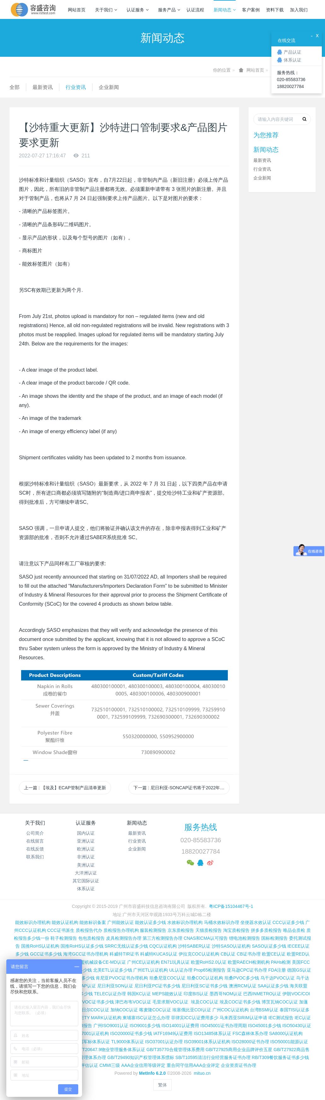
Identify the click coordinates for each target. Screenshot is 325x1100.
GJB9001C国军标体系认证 (83, 1041)
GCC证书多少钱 (46, 953)
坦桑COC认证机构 (205, 977)
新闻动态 (225, 9)
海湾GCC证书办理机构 (85, 953)
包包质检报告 (91, 938)
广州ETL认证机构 (150, 970)
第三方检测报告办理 (162, 938)
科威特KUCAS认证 (158, 953)
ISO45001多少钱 (264, 1025)
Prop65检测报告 (210, 970)
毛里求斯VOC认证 (170, 1001)
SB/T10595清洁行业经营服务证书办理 (213, 1057)
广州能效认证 (120, 922)
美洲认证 (86, 865)
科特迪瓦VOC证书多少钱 (89, 1001)
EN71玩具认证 (175, 962)
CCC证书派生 (60, 930)
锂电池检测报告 (244, 938)
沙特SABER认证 (194, 946)
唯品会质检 (294, 930)
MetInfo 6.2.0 (152, 1073)
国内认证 (86, 833)
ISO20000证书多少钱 (131, 1033)
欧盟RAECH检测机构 (249, 962)
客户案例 (251, 9)
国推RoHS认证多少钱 (82, 946)
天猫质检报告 (208, 930)
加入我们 (299, 9)
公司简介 (35, 833)
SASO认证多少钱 (269, 946)
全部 (14, 87)
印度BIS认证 (196, 993)
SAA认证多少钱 (272, 985)
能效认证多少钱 (150, 922)
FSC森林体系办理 (250, 1033)
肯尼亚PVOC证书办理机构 (122, 977)
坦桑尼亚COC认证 (167, 977)
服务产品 (169, 9)
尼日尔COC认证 (93, 1009)
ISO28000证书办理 (250, 1041)
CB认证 (228, 953)
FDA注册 (277, 970)
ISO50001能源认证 (289, 1041)
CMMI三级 (109, 1065)
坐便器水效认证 (255, 922)
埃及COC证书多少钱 (240, 1001)
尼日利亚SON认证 (115, 985)
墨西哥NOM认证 (226, 993)
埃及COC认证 (204, 1001)
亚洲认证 (86, 841)
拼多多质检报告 (266, 930)
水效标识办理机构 (185, 922)
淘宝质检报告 (236, 930)
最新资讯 (42, 87)
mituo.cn (202, 1073)
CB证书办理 (248, 953)
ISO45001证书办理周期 (223, 1025)
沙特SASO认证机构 (231, 946)
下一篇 (181, 787)
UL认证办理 (180, 970)
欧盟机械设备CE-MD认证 (101, 962)
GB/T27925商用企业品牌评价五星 (239, 1049)
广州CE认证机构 (143, 962)
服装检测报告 (153, 930)
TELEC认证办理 (110, 993)
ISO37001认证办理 (164, 1041)
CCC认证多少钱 (288, 922)
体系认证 (86, 888)
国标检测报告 (274, 938)
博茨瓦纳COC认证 (280, 1001)
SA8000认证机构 (286, 1033)
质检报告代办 (89, 930)
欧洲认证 (86, 848)
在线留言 (35, 841)
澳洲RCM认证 (243, 985)
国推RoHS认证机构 (40, 946)
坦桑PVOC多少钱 (241, 977)
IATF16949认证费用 (172, 1033)
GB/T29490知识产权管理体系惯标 (140, 1057)
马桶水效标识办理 (221, 922)
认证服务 (138, 9)
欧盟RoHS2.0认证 (209, 962)
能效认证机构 (65, 922)
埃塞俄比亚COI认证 (191, 1009)
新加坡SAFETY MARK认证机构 (90, 1017)
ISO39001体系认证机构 (207, 1041)
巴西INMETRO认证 (262, 993)
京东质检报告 (181, 930)
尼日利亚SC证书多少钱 (204, 985)
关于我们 (106, 9)
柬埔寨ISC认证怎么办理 (145, 1017)
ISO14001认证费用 (180, 1025)
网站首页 (77, 9)
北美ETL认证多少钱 (112, 970)
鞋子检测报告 (63, 938)
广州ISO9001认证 (110, 1025)
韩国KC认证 (139, 993)
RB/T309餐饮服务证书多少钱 (280, 1057)
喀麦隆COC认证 (155, 1009)
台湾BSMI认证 (264, 1009)
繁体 (162, 1084)
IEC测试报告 (281, 1017)
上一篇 (65, 787)
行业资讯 (76, 87)
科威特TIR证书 (124, 953)
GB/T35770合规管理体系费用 (175, 1049)
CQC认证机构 (163, 946)
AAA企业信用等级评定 (143, 1065)
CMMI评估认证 (83, 1065)
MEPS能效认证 (167, 993)
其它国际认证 (86, 880)
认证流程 (195, 9)
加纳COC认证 (124, 1009)
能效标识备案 (93, 922)
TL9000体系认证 (127, 1041)
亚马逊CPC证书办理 (247, 970)
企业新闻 (109, 87)
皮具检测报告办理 (123, 938)
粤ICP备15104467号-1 (231, 906)
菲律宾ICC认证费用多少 (194, 1017)
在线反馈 (35, 848)
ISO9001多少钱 (145, 1025)
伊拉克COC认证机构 (199, 953)
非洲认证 (86, 856)
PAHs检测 (281, 962)
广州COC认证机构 (230, 1009)
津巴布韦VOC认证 (133, 1001)
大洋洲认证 (86, 872)
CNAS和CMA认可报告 (206, 938)
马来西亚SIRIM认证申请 (243, 1017)
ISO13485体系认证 (212, 1033)
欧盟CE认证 (274, 953)
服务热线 (200, 827)
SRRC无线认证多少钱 (126, 946)
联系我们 (35, 856)
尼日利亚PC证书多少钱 (157, 985)
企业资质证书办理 (238, 1065)
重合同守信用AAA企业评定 (193, 1065)
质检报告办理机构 (121, 930)
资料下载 (275, 9)
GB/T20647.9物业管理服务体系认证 (110, 1049)
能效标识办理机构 (32, 922)
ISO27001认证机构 (90, 1033)
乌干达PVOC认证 (277, 977)
